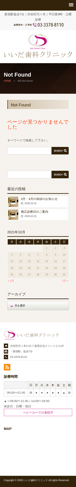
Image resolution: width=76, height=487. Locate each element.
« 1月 (11, 280)
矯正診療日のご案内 (34, 211)
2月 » (65, 280)
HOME (7, 80)
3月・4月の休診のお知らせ (39, 199)
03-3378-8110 (18, 356)
